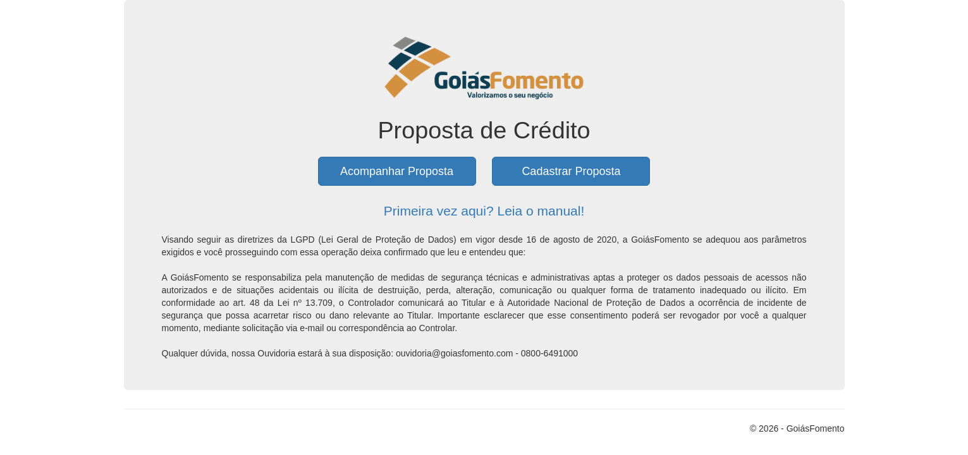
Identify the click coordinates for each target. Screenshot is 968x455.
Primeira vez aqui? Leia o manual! (484, 210)
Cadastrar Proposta (571, 171)
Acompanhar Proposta (396, 171)
